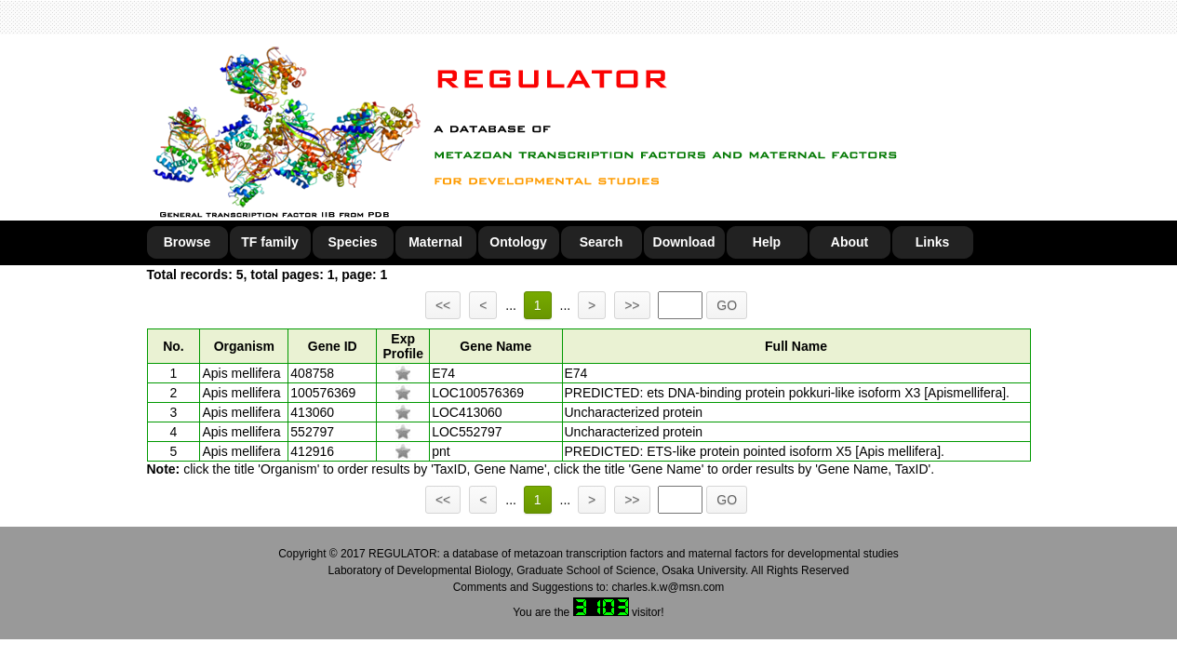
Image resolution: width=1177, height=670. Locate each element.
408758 (312, 373)
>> (631, 305)
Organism (244, 346)
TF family (269, 241)
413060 (312, 412)
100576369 (322, 392)
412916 (312, 451)
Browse (187, 241)
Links (933, 241)
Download (684, 241)
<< (442, 305)
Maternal (435, 241)
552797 (312, 431)
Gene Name (495, 346)
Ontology (517, 241)
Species (353, 241)
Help (767, 241)
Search (601, 241)
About (849, 241)
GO (726, 305)
